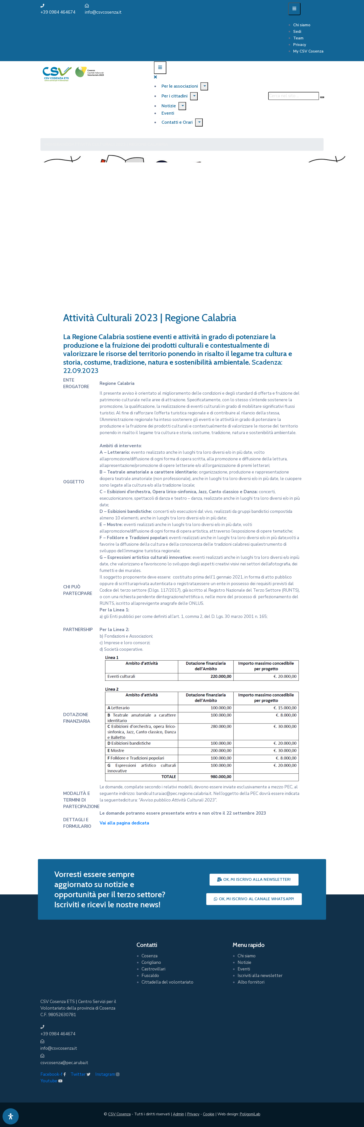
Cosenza (149, 956)
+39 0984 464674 (57, 12)
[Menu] (204, 86)
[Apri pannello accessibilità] (11, 1116)
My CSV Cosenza (308, 51)
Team (298, 38)
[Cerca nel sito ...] (293, 96)
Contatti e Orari (177, 122)
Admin (178, 1114)
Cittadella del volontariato (167, 982)
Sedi (297, 31)
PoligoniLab (250, 1114)
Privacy (299, 44)
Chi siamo (301, 25)
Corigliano (151, 962)
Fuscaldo (150, 976)
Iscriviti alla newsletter (260, 976)
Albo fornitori (251, 982)
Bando (64, 144)
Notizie (169, 106)
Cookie (208, 1114)
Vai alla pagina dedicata (124, 823)
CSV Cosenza (119, 1114)
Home (50, 144)
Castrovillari (153, 969)
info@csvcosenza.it (103, 12)
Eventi (244, 969)
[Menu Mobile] (294, 9)
